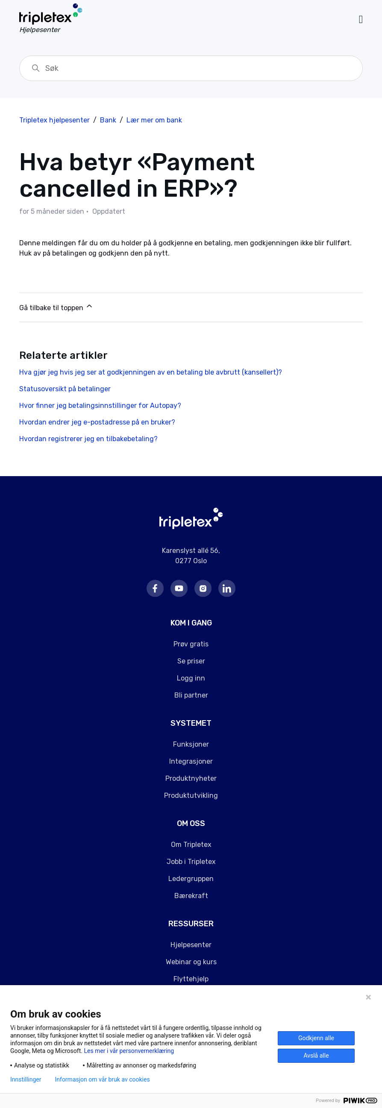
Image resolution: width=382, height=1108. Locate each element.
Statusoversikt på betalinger (65, 389)
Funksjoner (191, 744)
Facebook (155, 588)
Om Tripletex (191, 844)
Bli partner (191, 695)
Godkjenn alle (316, 1038)
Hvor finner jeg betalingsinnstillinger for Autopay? (100, 405)
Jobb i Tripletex (191, 862)
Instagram (203, 588)
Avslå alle (316, 1055)
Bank (108, 120)
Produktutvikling (191, 795)
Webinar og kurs (191, 962)
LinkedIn (226, 588)
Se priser (191, 661)
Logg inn (191, 678)
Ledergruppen (191, 879)
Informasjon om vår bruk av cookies (102, 1079)
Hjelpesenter (191, 945)
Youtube (179, 588)
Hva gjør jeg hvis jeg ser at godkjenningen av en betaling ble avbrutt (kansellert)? (150, 372)
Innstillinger (25, 1079)
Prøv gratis (191, 644)
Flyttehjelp (191, 979)
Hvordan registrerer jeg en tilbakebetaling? (88, 439)
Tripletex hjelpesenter (54, 120)
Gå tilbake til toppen (56, 307)
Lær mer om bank (154, 120)
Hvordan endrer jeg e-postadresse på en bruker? (97, 422)
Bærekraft (191, 896)
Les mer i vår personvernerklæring (129, 1050)
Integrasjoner (191, 761)
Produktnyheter (191, 778)
